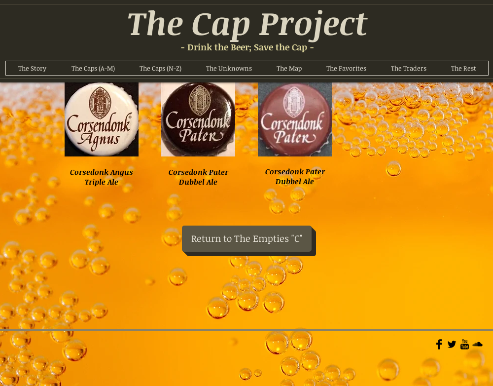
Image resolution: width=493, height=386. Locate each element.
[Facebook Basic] (439, 344)
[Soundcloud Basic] (477, 344)
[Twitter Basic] (452, 344)
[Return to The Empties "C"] (247, 239)
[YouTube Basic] (464, 344)
